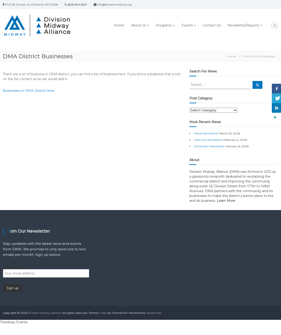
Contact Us (212, 25)
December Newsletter (209, 146)
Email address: (14, 267)
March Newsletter (206, 133)
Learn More (226, 201)
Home (119, 25)
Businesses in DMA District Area (28, 91)
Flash (103, 313)
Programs (164, 25)
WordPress (153, 313)
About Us (138, 25)
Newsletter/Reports (243, 25)
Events (187, 25)
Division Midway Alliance (45, 313)
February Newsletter (208, 140)
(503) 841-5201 (77, 4)
